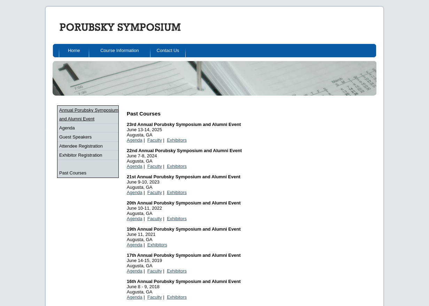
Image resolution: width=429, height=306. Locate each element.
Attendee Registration (81, 146)
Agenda (67, 127)
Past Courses (72, 173)
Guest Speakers (75, 137)
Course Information (119, 50)
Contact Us (168, 50)
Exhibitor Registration (80, 155)
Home (74, 50)
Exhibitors (177, 140)
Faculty (154, 140)
